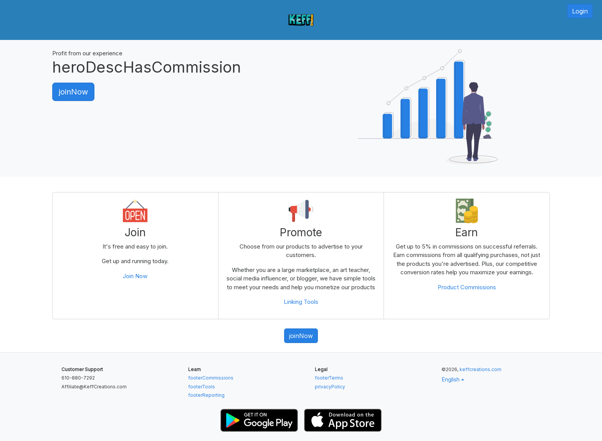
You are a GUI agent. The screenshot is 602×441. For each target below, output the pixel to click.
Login (580, 11)
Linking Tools (301, 301)
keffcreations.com (480, 369)
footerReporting (206, 395)
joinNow (73, 91)
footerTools (201, 387)
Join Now (135, 276)
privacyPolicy (330, 387)
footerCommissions (210, 378)
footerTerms (329, 378)
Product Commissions (467, 287)
